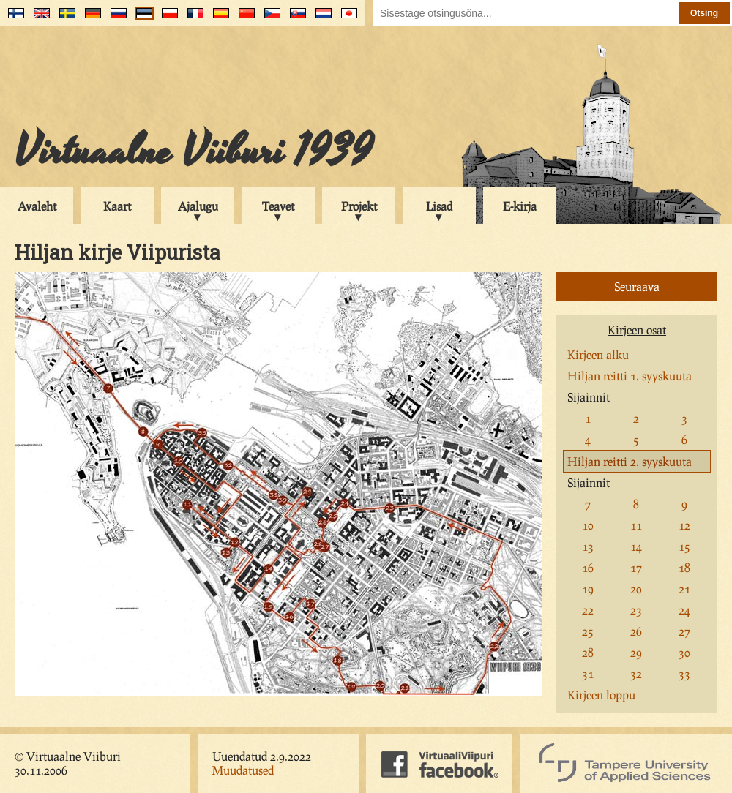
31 (588, 673)
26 (636, 631)
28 (588, 652)
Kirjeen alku (598, 354)
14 (636, 546)
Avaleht (37, 206)
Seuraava (637, 286)
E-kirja (520, 206)
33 (684, 673)
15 (684, 546)
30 (684, 652)
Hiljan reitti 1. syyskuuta (629, 376)
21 (684, 588)
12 (684, 525)
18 (684, 567)
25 (588, 631)
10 (588, 525)
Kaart (117, 206)
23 (636, 610)
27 (684, 631)
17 (636, 567)
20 (636, 588)
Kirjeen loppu (601, 695)
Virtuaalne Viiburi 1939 (194, 151)
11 (636, 525)
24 (684, 610)
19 (588, 588)
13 (588, 546)
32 (636, 673)
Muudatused (243, 770)
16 (588, 567)
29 (636, 652)
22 (588, 610)
